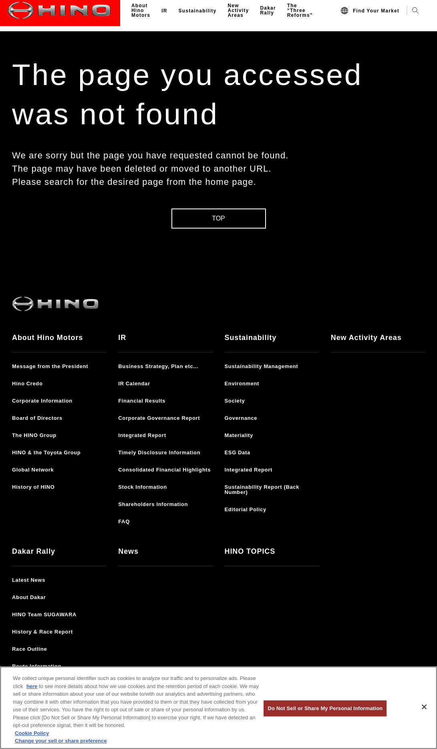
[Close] (424, 707)
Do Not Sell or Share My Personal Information (325, 708)
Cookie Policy (32, 733)
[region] (218, 707)
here (31, 686)
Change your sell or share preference (61, 741)
